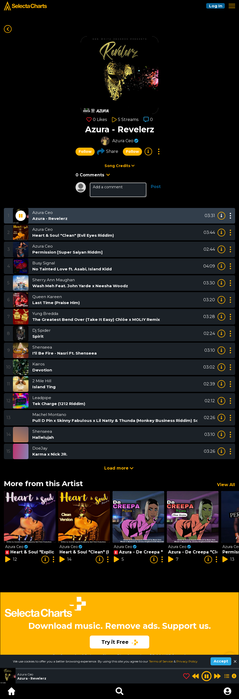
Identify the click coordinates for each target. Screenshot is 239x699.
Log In (215, 5)
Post (156, 186)
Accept (221, 661)
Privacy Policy (187, 661)
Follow (85, 151)
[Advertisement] (119, 619)
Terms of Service (161, 661)
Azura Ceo (122, 140)
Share (107, 151)
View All (226, 484)
